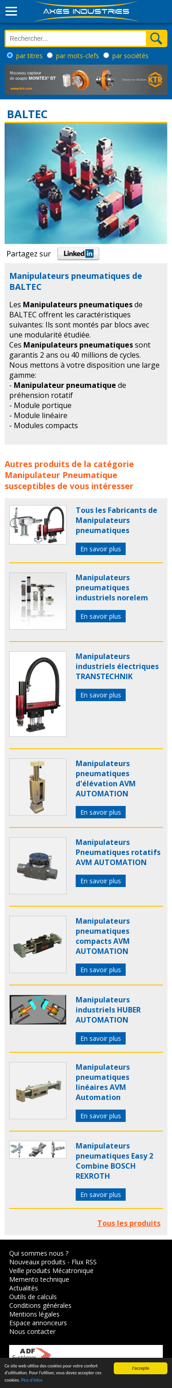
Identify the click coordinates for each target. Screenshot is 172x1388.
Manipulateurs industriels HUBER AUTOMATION (108, 1010)
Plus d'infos (32, 1380)
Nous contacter (32, 1331)
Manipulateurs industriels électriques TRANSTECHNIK (117, 666)
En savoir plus (100, 548)
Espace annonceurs (38, 1322)
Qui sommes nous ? (38, 1253)
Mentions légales (34, 1314)
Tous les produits (129, 1223)
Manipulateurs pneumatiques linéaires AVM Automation (103, 1082)
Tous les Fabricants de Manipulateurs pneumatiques (116, 520)
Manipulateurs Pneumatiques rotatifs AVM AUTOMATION (118, 852)
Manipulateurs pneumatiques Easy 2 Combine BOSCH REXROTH (114, 1161)
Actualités (23, 1288)
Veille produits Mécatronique (51, 1270)
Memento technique (39, 1279)
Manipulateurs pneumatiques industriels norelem (112, 587)
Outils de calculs (33, 1296)
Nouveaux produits (37, 1261)
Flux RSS (84, 1261)
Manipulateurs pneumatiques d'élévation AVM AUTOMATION (106, 778)
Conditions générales (40, 1305)
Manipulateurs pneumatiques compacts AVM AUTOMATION (103, 936)
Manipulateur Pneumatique (61, 474)
